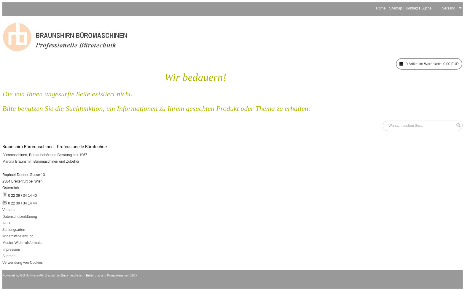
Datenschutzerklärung (19, 217)
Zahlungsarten (13, 230)
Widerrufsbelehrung (18, 236)
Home (381, 8)
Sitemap (395, 8)
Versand (8, 210)
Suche (426, 8)
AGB (6, 223)
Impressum (11, 249)
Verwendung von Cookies (22, 262)
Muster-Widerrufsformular (22, 243)
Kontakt (412, 8)
